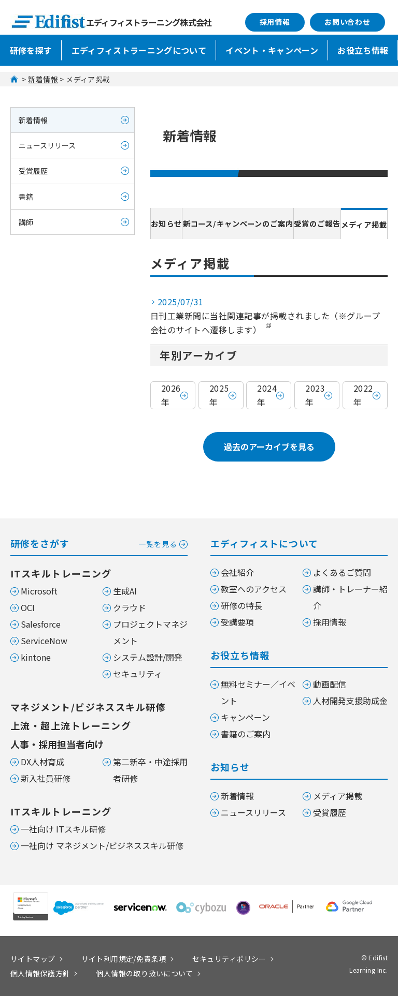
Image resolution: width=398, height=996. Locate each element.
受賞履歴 (33, 171)
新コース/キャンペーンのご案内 (236, 223)
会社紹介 (237, 572)
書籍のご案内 (246, 733)
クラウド (129, 607)
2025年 (219, 395)
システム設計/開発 (147, 657)
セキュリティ (137, 673)
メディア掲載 (363, 224)
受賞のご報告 (316, 223)
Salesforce (41, 624)
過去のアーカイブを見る (269, 446)
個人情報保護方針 (40, 973)
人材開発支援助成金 (350, 700)
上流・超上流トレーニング (70, 725)
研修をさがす (99, 542)
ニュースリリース (47, 145)
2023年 (315, 395)
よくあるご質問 (342, 572)
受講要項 (237, 622)
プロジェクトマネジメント (150, 632)
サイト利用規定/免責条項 (123, 959)
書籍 (26, 196)
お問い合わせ (347, 22)
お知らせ (164, 223)
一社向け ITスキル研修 (63, 829)
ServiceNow (44, 640)
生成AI (125, 591)
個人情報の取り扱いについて (144, 973)
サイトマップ (32, 959)
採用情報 (275, 22)
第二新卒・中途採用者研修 (150, 769)
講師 (26, 222)
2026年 (171, 395)
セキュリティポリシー (229, 959)
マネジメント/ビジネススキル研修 (88, 706)
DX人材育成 (42, 761)
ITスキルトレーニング (61, 573)
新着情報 (43, 79)
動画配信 (329, 684)
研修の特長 (241, 605)
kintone (36, 657)
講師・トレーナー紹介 (350, 597)
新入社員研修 (45, 778)
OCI (28, 607)
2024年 (267, 395)
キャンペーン (245, 717)
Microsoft (39, 591)
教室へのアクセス (254, 589)
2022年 (363, 395)
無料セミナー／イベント (258, 692)
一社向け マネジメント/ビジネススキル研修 (102, 845)
